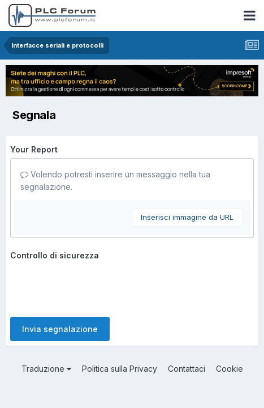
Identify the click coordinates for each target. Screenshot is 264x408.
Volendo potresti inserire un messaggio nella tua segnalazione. (115, 180)
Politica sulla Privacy (119, 368)
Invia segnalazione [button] (60, 329)
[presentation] (96, 286)
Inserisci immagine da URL (187, 217)
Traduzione (46, 368)
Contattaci (186, 368)
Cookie (229, 368)
